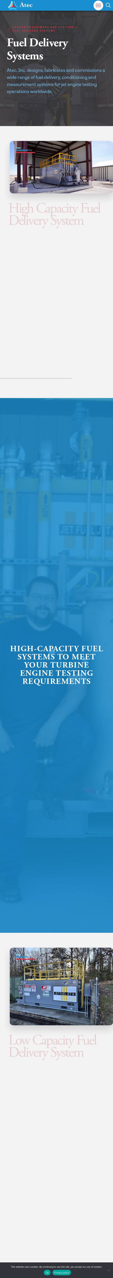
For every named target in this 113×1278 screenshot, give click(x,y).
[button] (98, 5)
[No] (108, 1270)
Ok (47, 1272)
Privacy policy (61, 1272)
